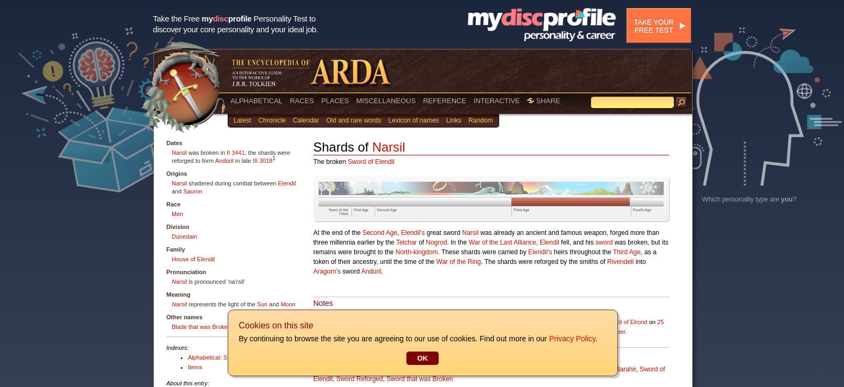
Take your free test (653, 26)
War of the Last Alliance (503, 242)
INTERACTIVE (497, 101)
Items (195, 367)
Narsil (179, 152)
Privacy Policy (571, 338)
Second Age (387, 210)
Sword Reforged (359, 379)
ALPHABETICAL (256, 101)
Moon (288, 304)
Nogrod (436, 242)
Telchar (406, 242)
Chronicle (272, 120)
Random (480, 120)
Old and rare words (353, 120)
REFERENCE (444, 101)
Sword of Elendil (371, 162)
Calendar (306, 120)
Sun (262, 304)
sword (604, 242)
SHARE (543, 101)
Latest (242, 120)
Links (453, 120)
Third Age (522, 210)
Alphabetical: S (207, 357)
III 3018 (262, 160)
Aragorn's (327, 271)
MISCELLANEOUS (386, 101)
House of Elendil (193, 259)
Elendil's (413, 232)
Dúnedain (184, 236)
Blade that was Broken (201, 327)
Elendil (287, 183)
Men (177, 214)
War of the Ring (459, 262)
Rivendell (620, 262)
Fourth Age (642, 210)
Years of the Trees (338, 212)
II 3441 (236, 152)
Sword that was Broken (419, 379)
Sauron (192, 191)
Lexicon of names (414, 120)
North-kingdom (417, 252)
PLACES (335, 101)
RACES (302, 101)
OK (422, 358)
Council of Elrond (625, 322)
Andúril (224, 160)
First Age (361, 210)
